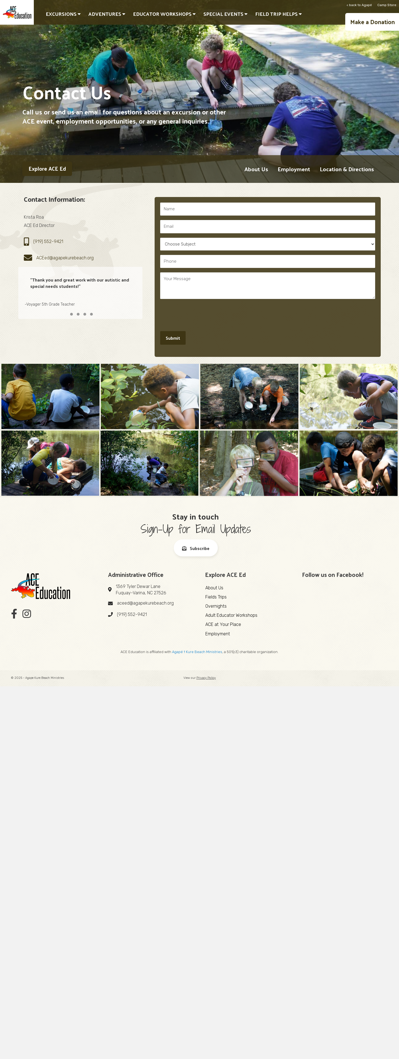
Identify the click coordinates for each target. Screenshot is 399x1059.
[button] (372, 22)
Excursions (63, 13)
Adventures (106, 13)
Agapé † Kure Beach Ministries (197, 652)
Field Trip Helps (278, 13)
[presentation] (202, 314)
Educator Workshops (164, 13)
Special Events (225, 13)
